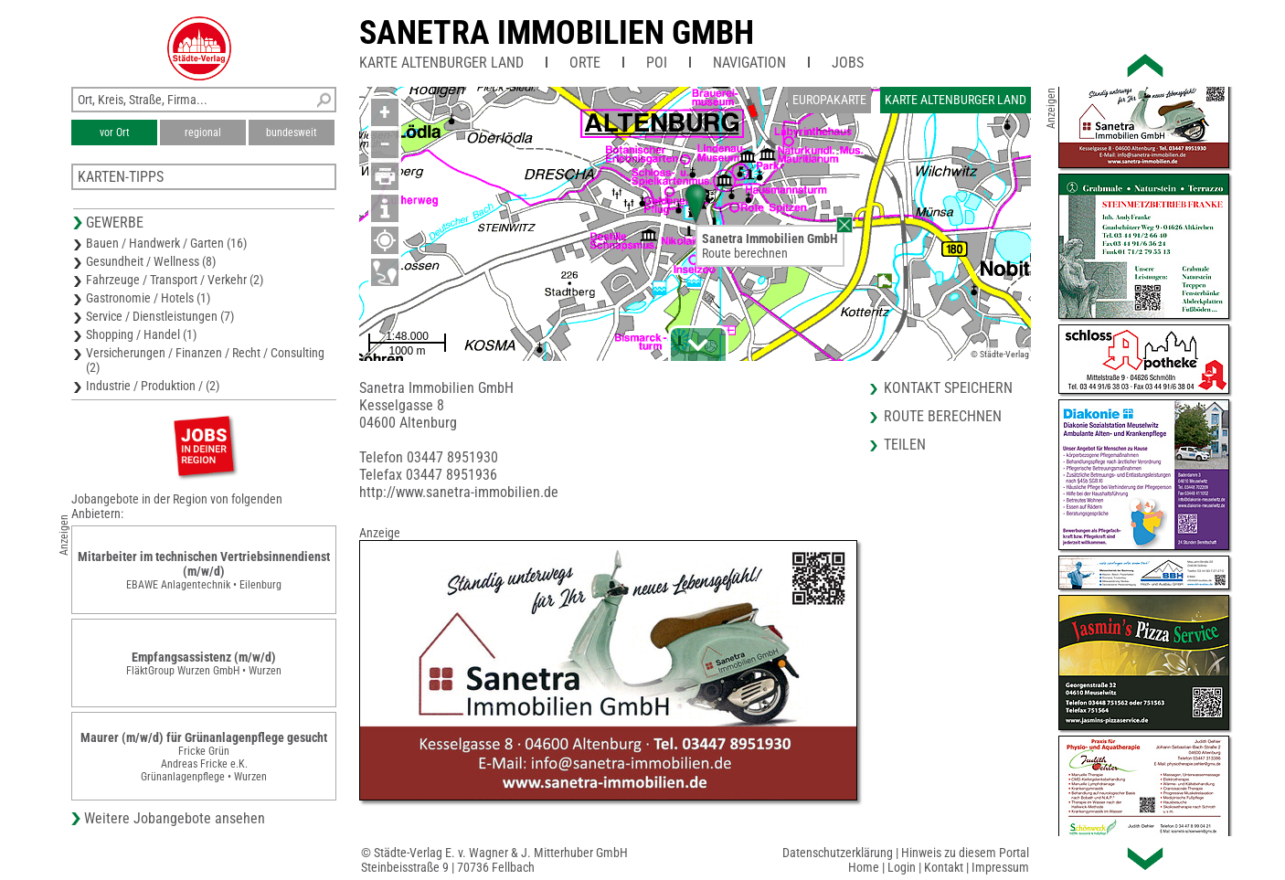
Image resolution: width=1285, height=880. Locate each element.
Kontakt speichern (948, 388)
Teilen (905, 444)
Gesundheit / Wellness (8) (151, 261)
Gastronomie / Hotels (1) (148, 298)
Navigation (749, 62)
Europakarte (829, 99)
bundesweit (291, 132)
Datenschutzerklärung (837, 852)
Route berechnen (745, 253)
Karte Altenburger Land (441, 62)
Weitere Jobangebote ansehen (174, 818)
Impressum (1000, 867)
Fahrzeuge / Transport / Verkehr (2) (174, 279)
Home (863, 867)
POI (656, 62)
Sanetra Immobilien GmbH (556, 33)
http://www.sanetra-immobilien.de (458, 492)
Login (901, 867)
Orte (584, 62)
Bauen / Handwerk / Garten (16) (166, 243)
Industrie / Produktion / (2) (152, 385)
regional (203, 132)
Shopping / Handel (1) (141, 334)
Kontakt (943, 867)
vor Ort (115, 132)
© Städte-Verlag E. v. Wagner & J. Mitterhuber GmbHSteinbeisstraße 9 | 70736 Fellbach (494, 860)
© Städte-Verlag (1000, 354)
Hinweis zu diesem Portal (965, 852)
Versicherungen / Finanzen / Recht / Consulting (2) (205, 360)
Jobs (848, 62)
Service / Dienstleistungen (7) (160, 316)
